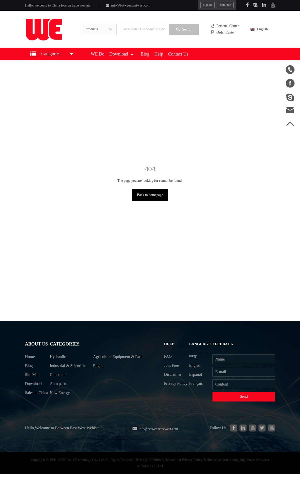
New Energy (60, 402)
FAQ (168, 356)
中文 (195, 356)
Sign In (208, 4)
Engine (100, 375)
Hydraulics (59, 357)
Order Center (225, 32)
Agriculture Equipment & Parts (116, 362)
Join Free (225, 4)
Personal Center (226, 26)
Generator (58, 384)
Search (186, 29)
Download (121, 54)
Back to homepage (150, 195)
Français (197, 383)
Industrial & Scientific (61, 371)
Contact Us (178, 54)
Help (158, 54)
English (263, 29)
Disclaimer (173, 374)
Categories (65, 344)
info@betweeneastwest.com (127, 5)
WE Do (97, 54)
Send (244, 396)
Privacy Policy (170, 388)
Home (30, 357)
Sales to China (31, 399)
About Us (35, 344)
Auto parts (59, 394)
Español (197, 374)
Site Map (32, 375)
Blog (144, 54)
